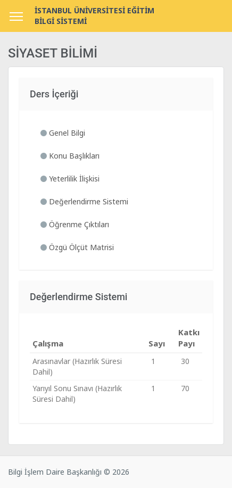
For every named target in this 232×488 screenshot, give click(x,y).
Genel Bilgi (62, 133)
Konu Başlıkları (70, 156)
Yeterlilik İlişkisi (70, 178)
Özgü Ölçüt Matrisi (77, 247)
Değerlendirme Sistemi (84, 201)
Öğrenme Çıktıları (74, 224)
